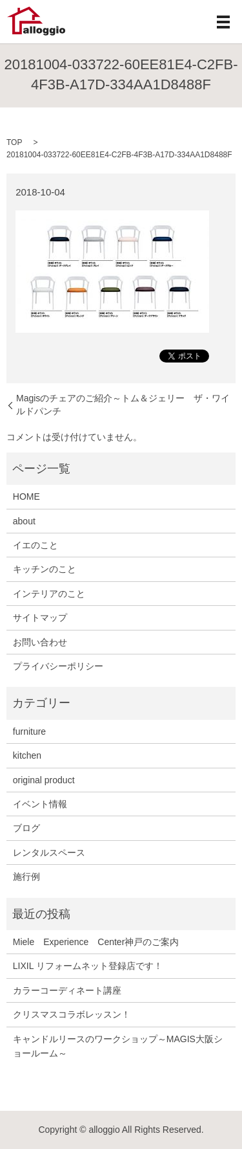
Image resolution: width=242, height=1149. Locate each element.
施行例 (26, 876)
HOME (26, 496)
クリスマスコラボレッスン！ (71, 1014)
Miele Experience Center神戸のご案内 (96, 942)
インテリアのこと (49, 593)
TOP (14, 142)
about (24, 521)
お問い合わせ (40, 642)
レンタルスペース (49, 852)
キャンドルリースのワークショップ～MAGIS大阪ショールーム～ (118, 1046)
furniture (29, 731)
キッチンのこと (44, 569)
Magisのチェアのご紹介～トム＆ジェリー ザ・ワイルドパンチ (123, 404)
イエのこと (35, 545)
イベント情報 (40, 804)
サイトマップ (40, 617)
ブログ (26, 828)
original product (44, 780)
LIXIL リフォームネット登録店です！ (88, 966)
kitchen (27, 755)
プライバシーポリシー (58, 666)
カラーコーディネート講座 (67, 990)
